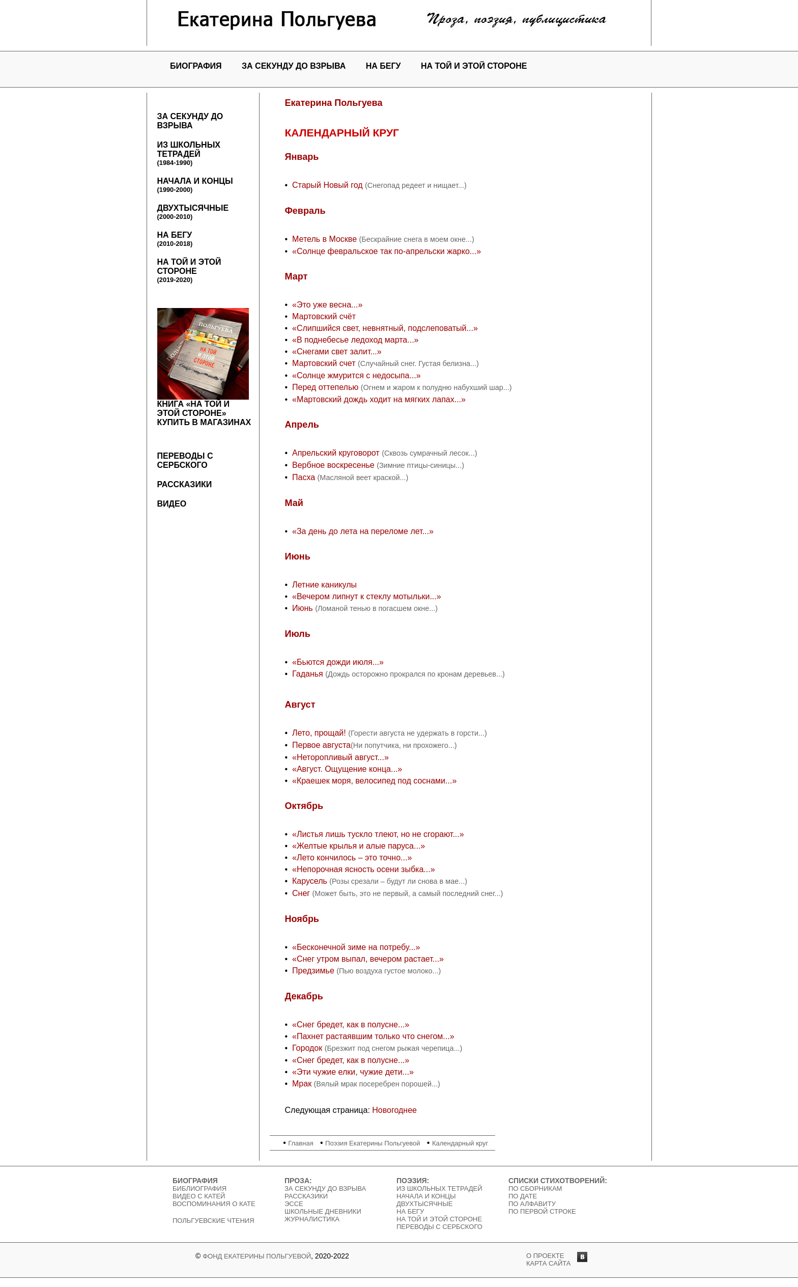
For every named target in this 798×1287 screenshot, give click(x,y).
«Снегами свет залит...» (337, 351)
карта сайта (548, 1263)
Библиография (199, 1188)
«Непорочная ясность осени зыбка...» (363, 869)
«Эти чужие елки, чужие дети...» (353, 1072)
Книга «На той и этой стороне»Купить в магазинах (204, 367)
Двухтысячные (193, 212)
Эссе (293, 1204)
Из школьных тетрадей (188, 153)
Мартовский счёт (324, 316)
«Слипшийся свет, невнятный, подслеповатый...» (385, 328)
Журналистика (311, 1219)
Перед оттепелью (326, 387)
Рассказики (184, 484)
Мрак (301, 1083)
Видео (172, 503)
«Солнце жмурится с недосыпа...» (356, 375)
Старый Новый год (328, 185)
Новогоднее (394, 1110)
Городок (308, 1048)
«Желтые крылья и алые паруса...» (358, 846)
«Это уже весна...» (327, 304)
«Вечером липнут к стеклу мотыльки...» (366, 596)
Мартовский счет (325, 363)
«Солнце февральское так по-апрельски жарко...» (386, 251)
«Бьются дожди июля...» (338, 662)
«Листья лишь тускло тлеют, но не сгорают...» (378, 834)
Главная (300, 1143)
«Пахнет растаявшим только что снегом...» (373, 1036)
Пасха (305, 477)
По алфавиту (532, 1204)
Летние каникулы (324, 584)
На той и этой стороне (474, 66)
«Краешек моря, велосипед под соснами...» (374, 780)
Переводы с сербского (185, 460)
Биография (196, 66)
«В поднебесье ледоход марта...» (355, 339)
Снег (302, 893)
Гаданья (308, 673)
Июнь (303, 608)
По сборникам (535, 1188)
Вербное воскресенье (334, 465)
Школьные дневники (322, 1211)
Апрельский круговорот (337, 453)
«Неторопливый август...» (340, 757)
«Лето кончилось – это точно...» (352, 857)
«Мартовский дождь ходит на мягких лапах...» (379, 399)
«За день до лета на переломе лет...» (363, 531)
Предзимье (314, 970)
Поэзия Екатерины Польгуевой (372, 1143)
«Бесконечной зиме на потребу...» (356, 947)
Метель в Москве (324, 239)
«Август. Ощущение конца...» (347, 769)
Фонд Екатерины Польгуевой (257, 1256)
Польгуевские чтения (213, 1220)
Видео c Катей (199, 1196)
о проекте (545, 1256)
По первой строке (542, 1211)
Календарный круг (460, 1143)
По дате (522, 1196)
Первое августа (321, 745)
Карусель (310, 881)
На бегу (383, 66)
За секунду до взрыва (294, 66)
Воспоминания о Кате (214, 1204)
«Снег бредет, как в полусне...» (350, 1024)
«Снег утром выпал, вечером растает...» (368, 959)
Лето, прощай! (320, 733)
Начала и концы (195, 185)
